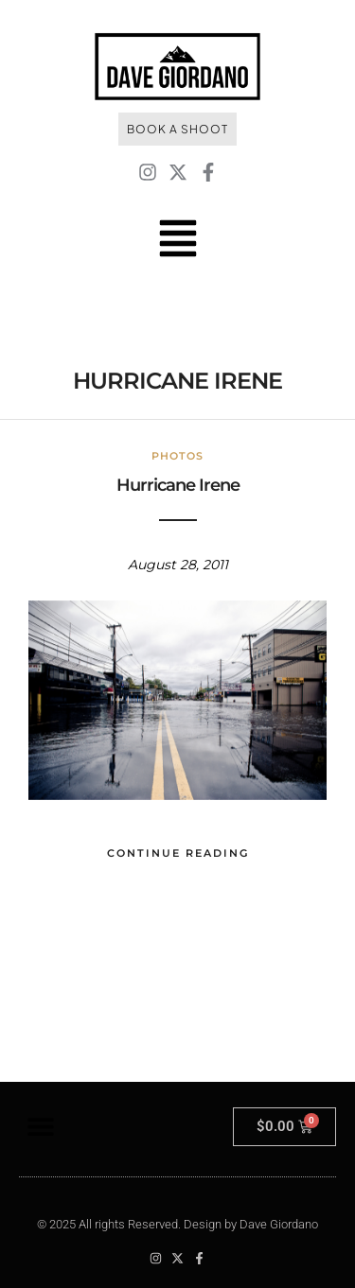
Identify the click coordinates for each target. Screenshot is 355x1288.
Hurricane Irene (178, 485)
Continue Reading (178, 853)
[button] (40, 1126)
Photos (177, 455)
